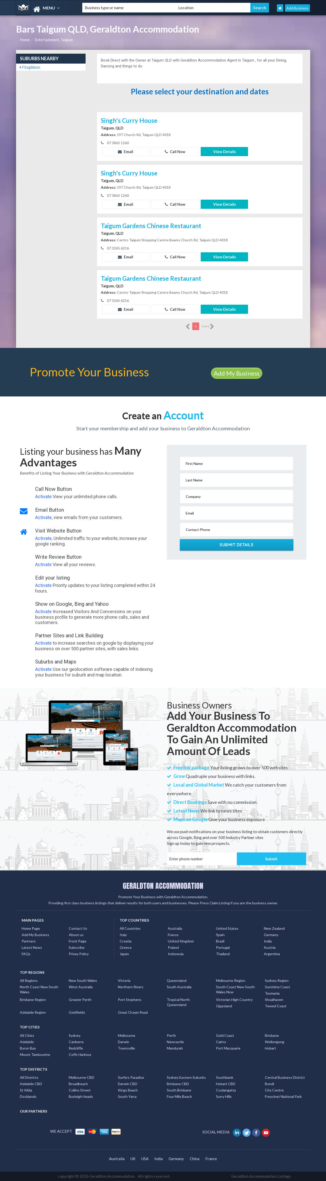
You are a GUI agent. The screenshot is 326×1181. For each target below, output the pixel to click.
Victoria (124, 980)
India (268, 941)
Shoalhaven (274, 999)
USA (144, 1158)
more (208, 326)
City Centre (274, 1090)
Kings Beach (128, 1090)
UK (132, 1158)
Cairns (221, 1042)
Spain (220, 935)
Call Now (175, 151)
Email (125, 151)
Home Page (31, 928)
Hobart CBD (225, 1084)
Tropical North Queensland (178, 1002)
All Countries (130, 928)
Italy (123, 935)
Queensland (176, 980)
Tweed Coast (276, 1006)
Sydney (74, 1035)
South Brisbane (179, 1090)
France (173, 935)
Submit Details (236, 544)
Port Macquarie (228, 1048)
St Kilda (26, 1090)
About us (76, 935)
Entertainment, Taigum (54, 39)
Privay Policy (79, 954)
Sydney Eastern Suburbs (186, 1077)
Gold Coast (225, 1035)
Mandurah (175, 1048)
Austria (270, 947)
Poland (173, 947)
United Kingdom (181, 941)
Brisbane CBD (178, 1084)
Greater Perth (80, 999)
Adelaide (27, 1042)
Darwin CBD (127, 1084)
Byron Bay (28, 1048)
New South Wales (83, 980)
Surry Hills (224, 1096)
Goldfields (77, 1012)
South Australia (179, 987)
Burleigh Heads (81, 1096)
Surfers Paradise (131, 1077)
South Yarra (127, 1096)
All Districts (29, 1077)
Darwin (123, 1042)
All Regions (29, 980)
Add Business (297, 8)
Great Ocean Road (133, 1012)
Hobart (270, 1048)
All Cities (27, 1035)
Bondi (269, 1084)
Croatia (125, 941)
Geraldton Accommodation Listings (261, 1176)
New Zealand (274, 928)
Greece (126, 947)
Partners (29, 941)
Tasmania (272, 993)
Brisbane (272, 1035)
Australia (175, 928)
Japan (124, 954)
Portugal (223, 947)
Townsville (126, 1048)
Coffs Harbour (80, 1054)
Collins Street (80, 1090)
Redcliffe (76, 1048)
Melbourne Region (230, 980)
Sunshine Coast (277, 987)
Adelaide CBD (31, 1084)
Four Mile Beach (179, 1096)
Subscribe (77, 947)
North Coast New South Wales (39, 989)
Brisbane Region (33, 999)
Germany (271, 935)
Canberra (76, 1042)
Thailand (223, 954)
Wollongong (274, 1042)
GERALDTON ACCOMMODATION (163, 885)
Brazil (220, 941)
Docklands (28, 1096)
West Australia (81, 987)
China (194, 1158)
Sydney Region (277, 980)
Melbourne (126, 1035)
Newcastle (175, 1042)
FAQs (26, 954)
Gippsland (224, 1006)
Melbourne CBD (81, 1077)
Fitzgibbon (30, 67)
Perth (171, 1035)
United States (227, 928)
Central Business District (285, 1077)
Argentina (272, 954)
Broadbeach (78, 1084)
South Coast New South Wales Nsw (235, 989)
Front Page (77, 941)
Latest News (32, 947)
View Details (224, 151)
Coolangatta (226, 1090)
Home (25, 39)
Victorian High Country (234, 999)
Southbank (224, 1077)
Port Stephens (129, 999)
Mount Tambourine (35, 1054)
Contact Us (78, 928)
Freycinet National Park (283, 1096)
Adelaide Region (33, 1012)
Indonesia (176, 954)
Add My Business (237, 373)
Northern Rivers (130, 987)
